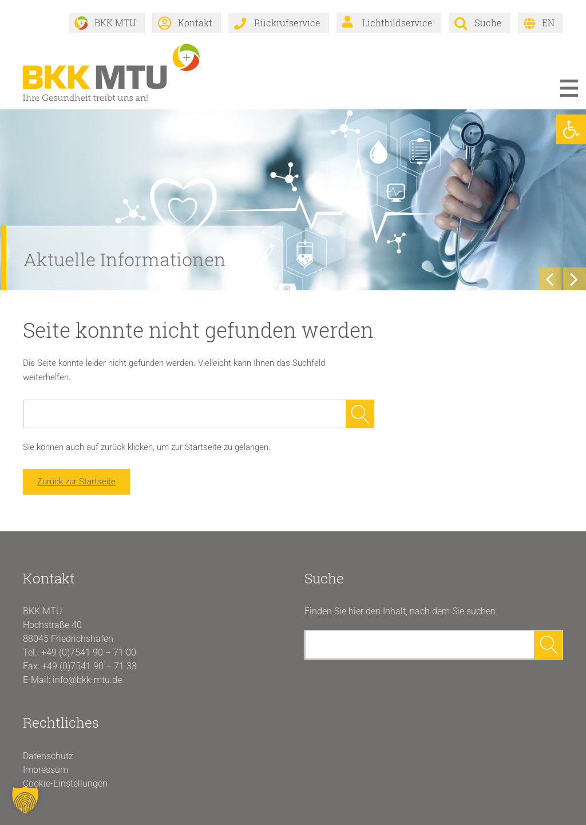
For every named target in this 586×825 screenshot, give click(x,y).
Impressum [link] (45, 769)
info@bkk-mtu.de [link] (87, 679)
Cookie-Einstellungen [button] (65, 783)
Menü (568, 88)
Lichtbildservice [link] (397, 23)
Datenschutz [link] (48, 756)
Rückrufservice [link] (287, 23)
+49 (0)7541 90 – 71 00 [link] (88, 652)
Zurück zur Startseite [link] (76, 481)
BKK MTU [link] (115, 23)
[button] (25, 800)
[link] (571, 129)
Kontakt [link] (195, 23)
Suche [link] (488, 23)
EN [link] (548, 23)
